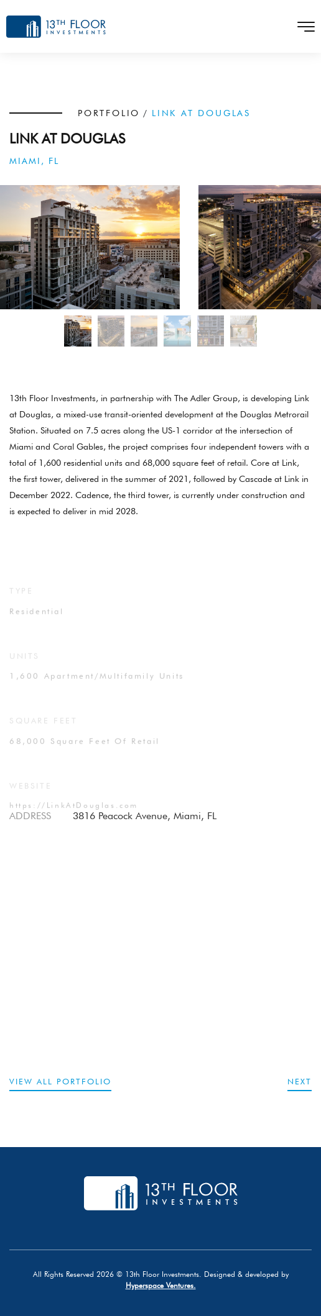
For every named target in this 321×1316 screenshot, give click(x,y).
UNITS (24, 666)
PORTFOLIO (109, 113)
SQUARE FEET (43, 731)
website (30, 796)
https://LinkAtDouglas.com (73, 815)
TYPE (21, 601)
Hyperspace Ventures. (161, 1285)
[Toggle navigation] (302, 26)
